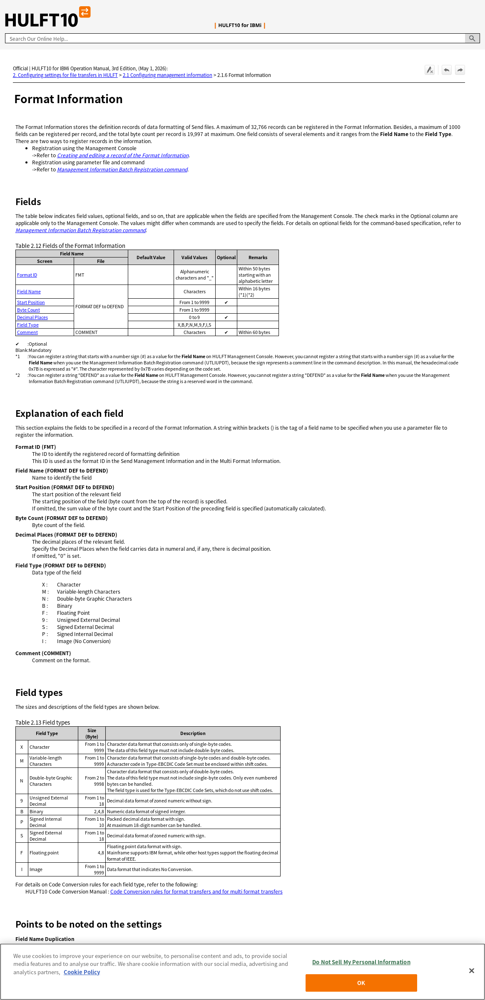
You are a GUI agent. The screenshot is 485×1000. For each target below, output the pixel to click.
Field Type (28, 325)
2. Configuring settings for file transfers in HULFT (65, 75)
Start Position (31, 302)
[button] (472, 38)
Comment (27, 332)
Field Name (29, 291)
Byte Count (28, 310)
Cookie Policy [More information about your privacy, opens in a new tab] (82, 977)
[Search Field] (242, 38)
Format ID (27, 275)
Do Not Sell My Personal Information (361, 967)
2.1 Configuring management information (167, 75)
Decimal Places (32, 317)
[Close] (472, 976)
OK (361, 988)
